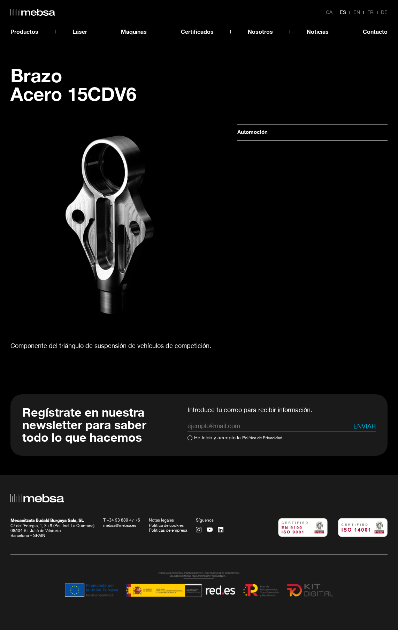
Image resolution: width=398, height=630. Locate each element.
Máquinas (134, 31)
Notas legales (161, 520)
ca (329, 12)
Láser (79, 31)
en (356, 12)
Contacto (375, 31)
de (384, 12)
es (343, 12)
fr (370, 12)
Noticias (318, 31)
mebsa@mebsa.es (119, 525)
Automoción (255, 132)
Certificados (197, 31)
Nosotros (260, 31)
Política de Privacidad (266, 437)
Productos (24, 31)
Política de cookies (166, 525)
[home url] (32, 12)
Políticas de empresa (168, 531)
